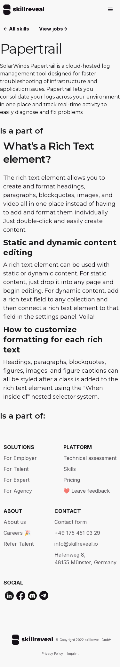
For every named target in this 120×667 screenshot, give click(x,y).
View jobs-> (53, 29)
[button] (110, 9)
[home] (22, 9)
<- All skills (16, 29)
